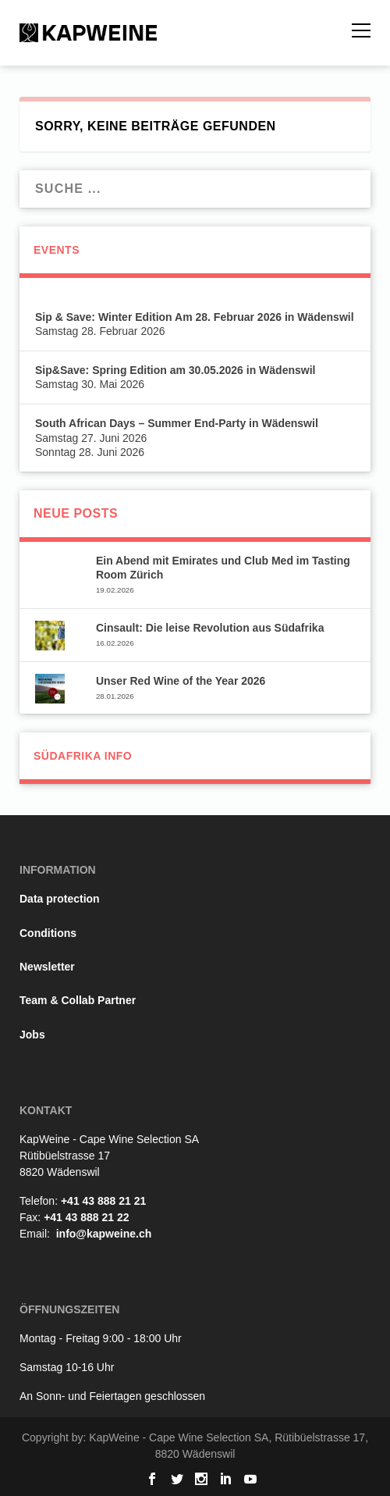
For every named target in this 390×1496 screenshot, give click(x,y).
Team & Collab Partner (78, 1000)
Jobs (32, 1034)
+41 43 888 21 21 (103, 1201)
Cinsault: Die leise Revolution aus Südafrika (210, 628)
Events (57, 250)
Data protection (60, 898)
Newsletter (47, 966)
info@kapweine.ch (104, 1233)
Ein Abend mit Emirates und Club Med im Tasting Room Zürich (223, 567)
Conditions (48, 933)
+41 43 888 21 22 (86, 1217)
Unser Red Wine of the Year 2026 (180, 681)
